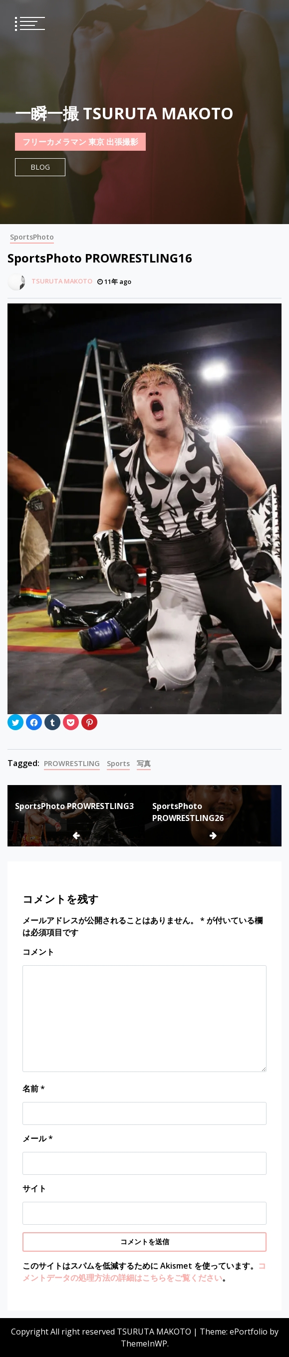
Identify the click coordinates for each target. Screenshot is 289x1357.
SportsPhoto (32, 237)
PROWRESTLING (72, 763)
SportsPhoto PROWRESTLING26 (188, 812)
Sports (118, 763)
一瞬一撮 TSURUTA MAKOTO (124, 113)
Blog (40, 167)
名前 (33, 1088)
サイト (34, 1188)
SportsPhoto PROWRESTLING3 (74, 806)
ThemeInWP (144, 1343)
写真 (144, 763)
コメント (38, 951)
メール (37, 1138)
